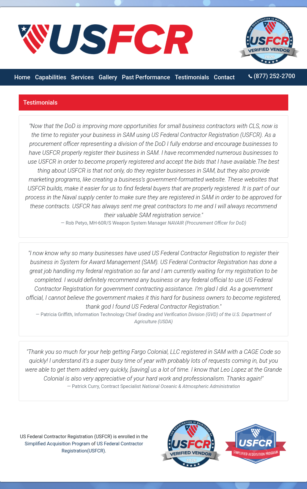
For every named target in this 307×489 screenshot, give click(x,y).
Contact (224, 77)
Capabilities (50, 77)
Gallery (107, 77)
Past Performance (146, 77)
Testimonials (192, 77)
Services (82, 77)
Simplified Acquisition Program (57, 444)
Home (22, 77)
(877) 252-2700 (271, 76)
